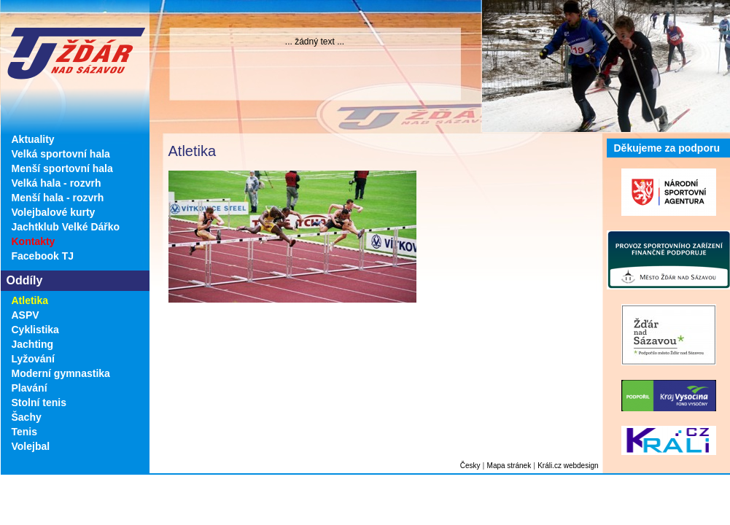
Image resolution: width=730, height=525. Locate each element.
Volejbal (31, 446)
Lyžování (33, 359)
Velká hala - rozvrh (56, 183)
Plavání (29, 388)
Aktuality (33, 139)
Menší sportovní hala (62, 168)
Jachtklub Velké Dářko (66, 227)
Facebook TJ (43, 256)
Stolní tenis (39, 402)
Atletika (30, 300)
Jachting (33, 344)
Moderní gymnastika (61, 373)
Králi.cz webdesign (567, 466)
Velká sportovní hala (61, 154)
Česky (470, 466)
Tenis (25, 432)
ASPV (25, 315)
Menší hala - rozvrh (58, 197)
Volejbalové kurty (54, 212)
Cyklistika (35, 329)
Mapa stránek (509, 466)
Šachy (27, 417)
